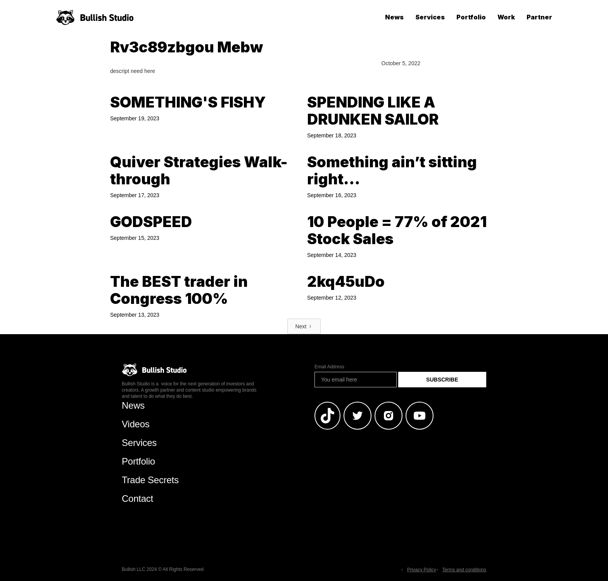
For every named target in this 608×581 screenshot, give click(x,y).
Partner (539, 17)
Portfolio (471, 17)
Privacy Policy (421, 569)
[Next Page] (304, 326)
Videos (136, 424)
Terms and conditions (464, 569)
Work (506, 17)
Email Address (329, 366)
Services (430, 17)
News (394, 17)
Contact (137, 498)
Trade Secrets (150, 480)
